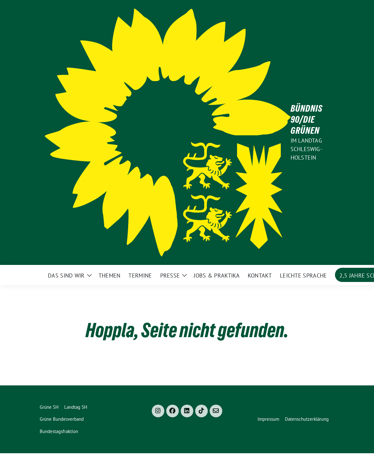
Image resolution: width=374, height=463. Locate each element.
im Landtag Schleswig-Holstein (306, 149)
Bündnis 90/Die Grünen (306, 119)
